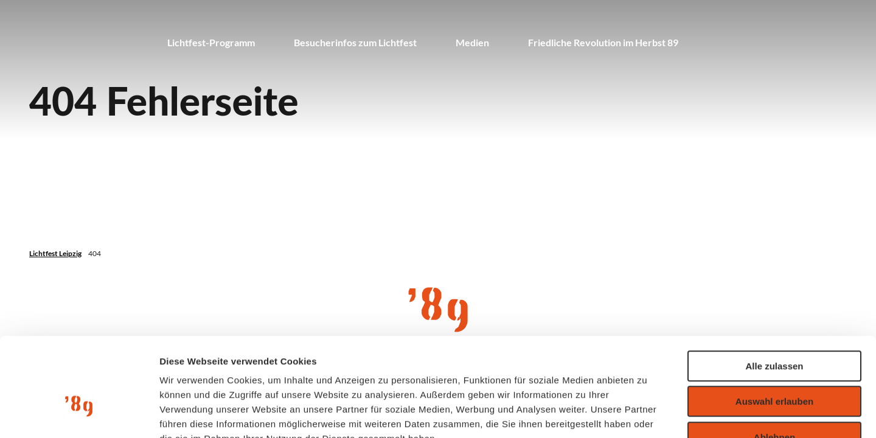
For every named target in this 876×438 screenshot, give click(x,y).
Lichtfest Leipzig (55, 253)
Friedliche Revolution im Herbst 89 (603, 42)
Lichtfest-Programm (211, 42)
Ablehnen (774, 360)
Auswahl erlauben (774, 325)
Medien (472, 42)
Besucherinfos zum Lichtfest (355, 42)
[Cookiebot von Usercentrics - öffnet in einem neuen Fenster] (79, 414)
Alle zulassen (774, 289)
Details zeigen (647, 414)
